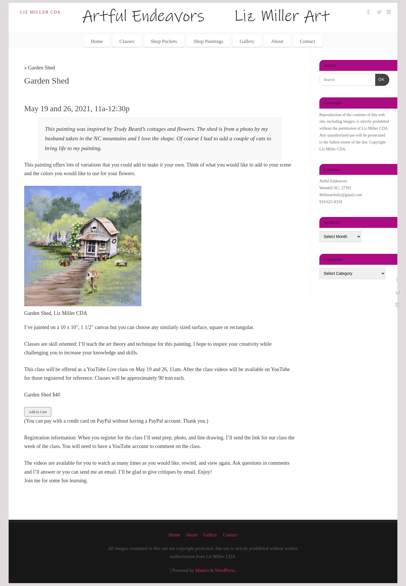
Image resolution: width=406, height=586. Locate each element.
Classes (126, 41)
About (277, 41)
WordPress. (225, 570)
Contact (307, 41)
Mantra (202, 570)
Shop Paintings (208, 41)
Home (97, 41)
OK (380, 79)
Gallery (247, 41)
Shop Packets (164, 41)
